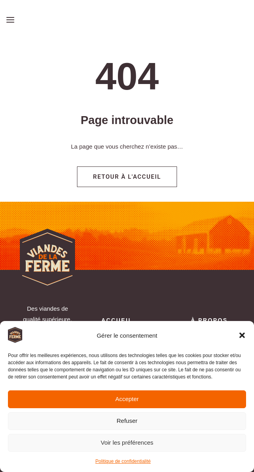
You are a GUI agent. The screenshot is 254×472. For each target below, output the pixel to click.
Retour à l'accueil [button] (127, 176)
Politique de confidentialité (122, 461)
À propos (209, 320)
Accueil (117, 320)
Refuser (127, 420)
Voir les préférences (127, 442)
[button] (242, 335)
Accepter (127, 399)
